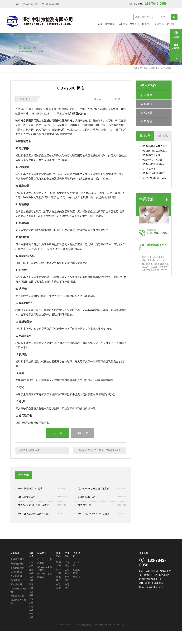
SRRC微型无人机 (151, 155)
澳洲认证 (31, 593)
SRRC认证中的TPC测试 (27, 4)
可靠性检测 (16, 584)
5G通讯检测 (16, 572)
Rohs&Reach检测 (18, 590)
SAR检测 (15, 580)
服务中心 (147, 24)
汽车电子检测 (17, 596)
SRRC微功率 (149, 168)
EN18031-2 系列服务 (44, 568)
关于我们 (171, 24)
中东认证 (31, 616)
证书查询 (58, 564)
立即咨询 (57, 433)
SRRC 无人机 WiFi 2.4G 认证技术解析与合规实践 (155, 177)
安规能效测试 (17, 563)
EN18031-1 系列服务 (44, 561)
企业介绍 (76, 564)
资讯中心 (159, 24)
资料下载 (58, 571)
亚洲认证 (31, 571)
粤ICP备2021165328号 (114, 625)
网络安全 (134, 24)
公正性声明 (76, 571)
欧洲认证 (31, 579)
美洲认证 (31, 586)
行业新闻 (167, 68)
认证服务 (122, 24)
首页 (100, 24)
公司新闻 (147, 121)
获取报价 (83, 433)
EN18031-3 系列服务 (44, 576)
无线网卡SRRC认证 (152, 159)
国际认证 (31, 601)
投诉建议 (58, 579)
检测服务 (110, 24)
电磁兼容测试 (17, 559)
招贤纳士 (76, 579)
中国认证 (31, 564)
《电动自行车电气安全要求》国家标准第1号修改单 (101, 450)
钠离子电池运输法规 (29, 450)
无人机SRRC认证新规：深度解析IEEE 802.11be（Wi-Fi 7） (155, 150)
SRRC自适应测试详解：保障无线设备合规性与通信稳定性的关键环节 (155, 164)
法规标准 (147, 104)
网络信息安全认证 (18, 602)
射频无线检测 (17, 567)
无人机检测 (16, 576)
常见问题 (147, 112)
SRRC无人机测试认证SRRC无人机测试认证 (155, 173)
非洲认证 (31, 608)
